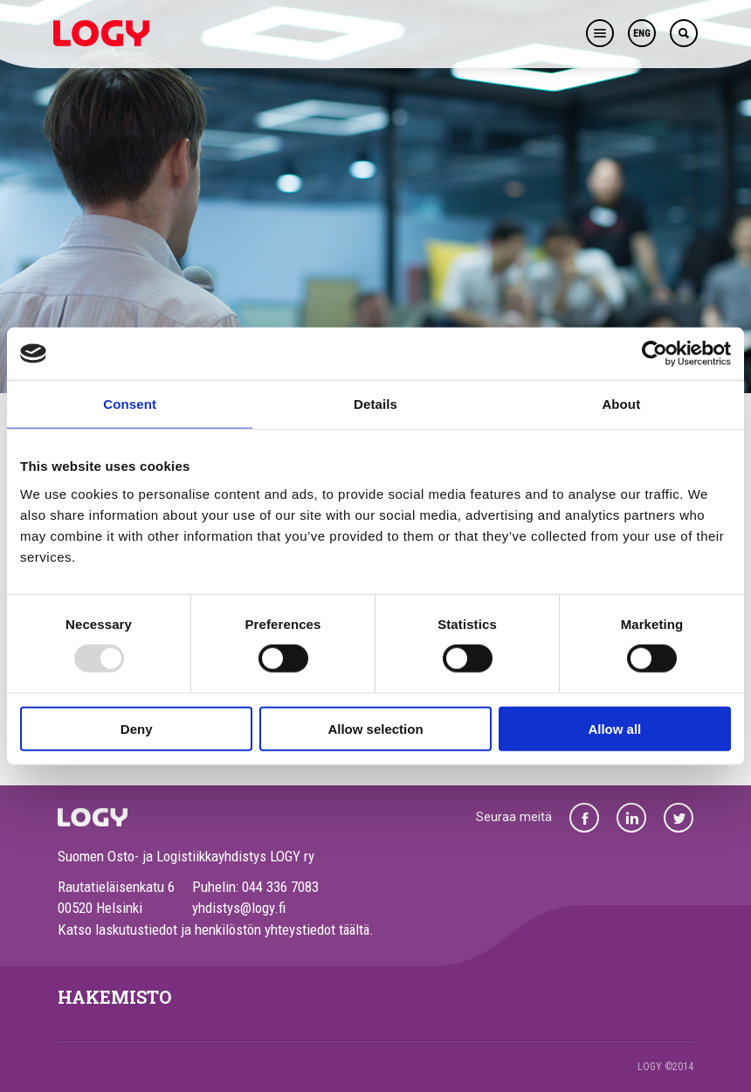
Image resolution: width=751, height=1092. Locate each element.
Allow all (614, 728)
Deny (137, 728)
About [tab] (621, 404)
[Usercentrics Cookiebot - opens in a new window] (654, 354)
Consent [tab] (129, 404)
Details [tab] (375, 404)
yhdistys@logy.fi (239, 907)
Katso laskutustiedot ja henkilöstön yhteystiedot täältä (213, 929)
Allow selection (375, 728)
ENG (642, 33)
